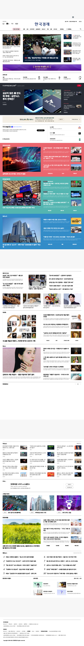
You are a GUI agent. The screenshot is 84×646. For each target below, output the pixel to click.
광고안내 (20, 624)
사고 (80, 578)
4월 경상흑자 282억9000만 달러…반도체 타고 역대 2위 (76, 52)
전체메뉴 (69, 29)
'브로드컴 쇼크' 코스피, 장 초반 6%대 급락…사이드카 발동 (76, 44)
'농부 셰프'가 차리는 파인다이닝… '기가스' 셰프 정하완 (56, 529)
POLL (4, 481)
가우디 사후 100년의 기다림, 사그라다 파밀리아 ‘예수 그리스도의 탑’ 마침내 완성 (55, 538)
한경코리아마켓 (6, 145)
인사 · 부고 (76, 578)
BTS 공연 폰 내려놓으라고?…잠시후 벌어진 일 (61, 279)
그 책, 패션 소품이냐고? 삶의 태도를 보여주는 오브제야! (56, 358)
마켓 (75, 173)
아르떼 (4, 312)
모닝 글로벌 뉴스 (48, 200)
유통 (51, 29)
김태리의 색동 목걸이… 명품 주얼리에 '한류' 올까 (18, 375)
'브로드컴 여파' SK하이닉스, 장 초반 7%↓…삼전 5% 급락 (38, 453)
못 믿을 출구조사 (67, 79)
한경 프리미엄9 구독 (73, 21)
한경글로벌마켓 (6, 179)
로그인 (80, 21)
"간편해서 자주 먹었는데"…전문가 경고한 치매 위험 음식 (11, 307)
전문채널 (62, 29)
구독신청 (10, 624)
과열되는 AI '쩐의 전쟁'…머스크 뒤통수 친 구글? (56, 194)
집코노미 (43, 29)
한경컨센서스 (50, 173)
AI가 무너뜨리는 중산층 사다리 (29, 79)
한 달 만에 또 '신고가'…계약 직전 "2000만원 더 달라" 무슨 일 (21, 246)
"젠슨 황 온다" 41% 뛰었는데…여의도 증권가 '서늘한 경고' (21, 565)
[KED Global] (16, 23)
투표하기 (69, 484)
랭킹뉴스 (5, 553)
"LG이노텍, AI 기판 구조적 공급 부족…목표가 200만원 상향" (56, 166)
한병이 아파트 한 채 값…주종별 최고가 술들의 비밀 (56, 349)
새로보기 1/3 (79, 443)
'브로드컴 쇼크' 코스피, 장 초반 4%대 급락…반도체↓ (65, 467)
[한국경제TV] (7, 23)
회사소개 (5, 624)
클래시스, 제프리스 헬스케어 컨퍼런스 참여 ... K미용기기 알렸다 (65, 473)
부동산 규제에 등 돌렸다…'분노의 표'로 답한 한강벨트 (20, 557)
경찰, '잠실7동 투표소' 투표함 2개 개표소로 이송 (41, 58)
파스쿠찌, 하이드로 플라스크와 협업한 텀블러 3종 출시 (11, 473)
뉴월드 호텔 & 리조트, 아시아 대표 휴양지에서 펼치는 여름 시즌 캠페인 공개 (56, 521)
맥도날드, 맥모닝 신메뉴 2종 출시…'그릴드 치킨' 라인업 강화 (10, 467)
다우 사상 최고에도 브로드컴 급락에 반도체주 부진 (19, 208)
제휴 (9, 631)
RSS (33, 631)
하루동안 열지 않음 (75, 119)
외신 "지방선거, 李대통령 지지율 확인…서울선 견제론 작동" (11, 51)
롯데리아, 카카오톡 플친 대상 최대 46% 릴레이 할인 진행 (38, 473)
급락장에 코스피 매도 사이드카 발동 (14, 174)
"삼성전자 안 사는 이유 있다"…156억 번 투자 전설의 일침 (21, 561)
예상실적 (49, 210)
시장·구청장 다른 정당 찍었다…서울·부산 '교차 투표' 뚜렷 (61, 557)
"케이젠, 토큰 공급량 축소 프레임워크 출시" (37, 446)
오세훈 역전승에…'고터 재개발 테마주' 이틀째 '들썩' (56, 149)
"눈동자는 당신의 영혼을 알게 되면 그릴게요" (55, 333)
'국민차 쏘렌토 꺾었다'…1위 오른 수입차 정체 (61, 286)
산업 (27, 29)
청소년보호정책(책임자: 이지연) (55, 631)
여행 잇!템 (76, 545)
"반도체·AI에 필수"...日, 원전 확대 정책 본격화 (65, 446)
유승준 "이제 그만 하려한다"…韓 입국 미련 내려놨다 (13, 276)
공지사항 (35, 578)
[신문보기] (3, 23)
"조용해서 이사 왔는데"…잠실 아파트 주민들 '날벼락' (20, 569)
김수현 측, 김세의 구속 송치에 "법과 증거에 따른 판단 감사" (72, 307)
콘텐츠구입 (13, 631)
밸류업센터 (75, 244)
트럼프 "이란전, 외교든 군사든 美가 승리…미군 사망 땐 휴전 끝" (11, 56)
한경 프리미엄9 (16, 29)
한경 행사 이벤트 (7, 578)
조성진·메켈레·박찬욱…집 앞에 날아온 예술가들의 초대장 (56, 316)
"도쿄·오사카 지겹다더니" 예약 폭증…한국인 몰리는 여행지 (61, 573)
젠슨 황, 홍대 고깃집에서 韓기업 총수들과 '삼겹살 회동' (65, 453)
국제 (48, 29)
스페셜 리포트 (6, 494)
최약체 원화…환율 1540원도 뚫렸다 (76, 60)
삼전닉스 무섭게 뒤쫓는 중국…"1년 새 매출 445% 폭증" (61, 565)
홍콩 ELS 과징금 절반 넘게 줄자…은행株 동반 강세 (11, 453)
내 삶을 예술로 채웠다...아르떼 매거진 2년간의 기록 (19, 341)
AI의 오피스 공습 (64, 513)
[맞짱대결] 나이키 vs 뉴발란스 (20, 484)
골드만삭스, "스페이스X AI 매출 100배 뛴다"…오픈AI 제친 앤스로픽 (56, 203)
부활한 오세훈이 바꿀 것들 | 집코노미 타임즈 (54, 219)
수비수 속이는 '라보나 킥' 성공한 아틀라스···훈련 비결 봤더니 (37, 288)
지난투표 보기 (69, 487)
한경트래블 (5, 517)
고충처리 (15, 624)
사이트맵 (23, 631)
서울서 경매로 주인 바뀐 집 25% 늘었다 (53, 228)
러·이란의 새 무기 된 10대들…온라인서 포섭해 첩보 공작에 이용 (37, 460)
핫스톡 (4, 90)
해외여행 (66, 545)
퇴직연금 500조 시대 (38, 513)
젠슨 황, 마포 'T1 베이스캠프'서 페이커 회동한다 (76, 37)
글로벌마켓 (38, 29)
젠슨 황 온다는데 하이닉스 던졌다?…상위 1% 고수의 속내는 (62, 561)
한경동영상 (5, 384)
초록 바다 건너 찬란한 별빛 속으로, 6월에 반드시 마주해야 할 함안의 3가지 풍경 (21, 547)
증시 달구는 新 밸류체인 (12, 513)
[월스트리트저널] (12, 23)
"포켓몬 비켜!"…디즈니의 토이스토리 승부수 (51, 307)
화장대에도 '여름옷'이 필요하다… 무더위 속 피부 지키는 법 (56, 375)
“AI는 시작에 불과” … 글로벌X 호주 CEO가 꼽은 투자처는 (69, 107)
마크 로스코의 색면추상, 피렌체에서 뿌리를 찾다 (55, 324)
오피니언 (55, 29)
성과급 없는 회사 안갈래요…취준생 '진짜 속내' (61, 282)
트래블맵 (48, 545)
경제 (24, 29)
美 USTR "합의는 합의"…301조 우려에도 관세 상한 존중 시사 (11, 47)
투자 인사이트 (66, 103)
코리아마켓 (32, 29)
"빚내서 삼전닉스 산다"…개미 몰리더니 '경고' (61, 289)
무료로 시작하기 (40, 130)
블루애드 (25, 624)
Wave (4, 346)
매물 (62, 244)
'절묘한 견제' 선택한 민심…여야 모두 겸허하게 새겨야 (11, 79)
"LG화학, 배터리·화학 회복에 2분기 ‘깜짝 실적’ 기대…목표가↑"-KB (56, 157)
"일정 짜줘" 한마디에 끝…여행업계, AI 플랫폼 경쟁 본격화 (11, 60)
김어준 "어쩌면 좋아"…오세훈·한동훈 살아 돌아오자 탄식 (61, 569)
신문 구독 (66, 21)
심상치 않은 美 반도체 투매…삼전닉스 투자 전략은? (12, 95)
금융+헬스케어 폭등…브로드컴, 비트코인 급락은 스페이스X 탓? (55, 184)
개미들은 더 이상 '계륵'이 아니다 (49, 79)
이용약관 (37, 631)
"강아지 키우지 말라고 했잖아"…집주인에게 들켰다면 (31, 307)
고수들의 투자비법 (67, 90)
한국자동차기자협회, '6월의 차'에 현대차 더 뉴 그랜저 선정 (11, 446)
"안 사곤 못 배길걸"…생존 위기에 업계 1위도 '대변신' (13, 284)
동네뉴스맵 (50, 244)
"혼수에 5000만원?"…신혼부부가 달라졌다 (60, 275)
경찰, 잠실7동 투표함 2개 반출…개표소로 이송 (38, 467)
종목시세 (62, 210)
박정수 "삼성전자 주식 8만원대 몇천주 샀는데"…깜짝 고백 (21, 573)
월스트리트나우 (48, 181)
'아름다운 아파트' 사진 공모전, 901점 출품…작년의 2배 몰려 (59, 237)
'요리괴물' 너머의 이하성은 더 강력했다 (53, 367)
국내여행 (57, 545)
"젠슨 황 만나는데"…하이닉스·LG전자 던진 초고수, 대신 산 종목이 (69, 94)
